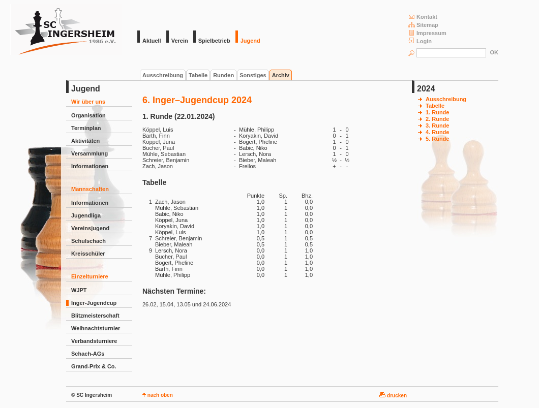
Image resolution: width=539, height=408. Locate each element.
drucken (393, 395)
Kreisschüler (88, 253)
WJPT (79, 290)
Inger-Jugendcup (93, 303)
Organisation (88, 115)
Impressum (427, 32)
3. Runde (437, 125)
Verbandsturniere (94, 341)
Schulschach (88, 241)
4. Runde (437, 132)
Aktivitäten (85, 141)
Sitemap (423, 24)
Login (420, 41)
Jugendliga (86, 215)
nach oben (157, 395)
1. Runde (437, 112)
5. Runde (437, 139)
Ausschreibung (162, 75)
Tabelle (198, 75)
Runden (223, 75)
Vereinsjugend (90, 228)
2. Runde (437, 119)
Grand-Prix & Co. (93, 366)
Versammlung (89, 153)
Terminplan (86, 128)
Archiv (280, 75)
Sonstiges (252, 75)
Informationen (89, 166)
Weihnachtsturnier (95, 328)
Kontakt (422, 16)
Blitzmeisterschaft (95, 315)
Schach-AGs (87, 354)
